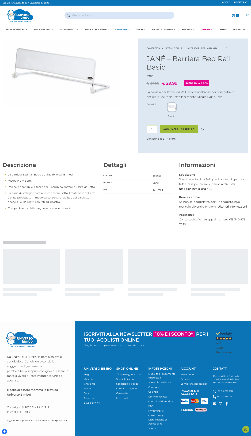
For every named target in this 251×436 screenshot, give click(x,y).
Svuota (171, 116)
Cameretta (153, 48)
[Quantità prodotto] (152, 129)
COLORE (151, 104)
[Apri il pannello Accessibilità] (4, 431)
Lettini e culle (173, 48)
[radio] (172, 107)
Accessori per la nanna (202, 48)
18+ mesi (158, 189)
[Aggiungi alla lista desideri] (202, 129)
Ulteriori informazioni (232, 206)
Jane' (156, 182)
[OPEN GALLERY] (62, 72)
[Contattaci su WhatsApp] (245, 429)
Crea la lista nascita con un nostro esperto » (27, 2)
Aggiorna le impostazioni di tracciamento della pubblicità (37, 420)
